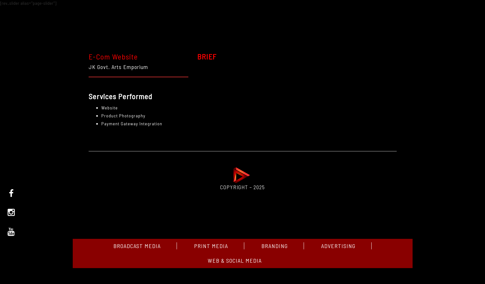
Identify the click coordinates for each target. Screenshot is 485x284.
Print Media (211, 245)
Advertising (338, 245)
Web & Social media (235, 260)
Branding (274, 245)
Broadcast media (137, 245)
